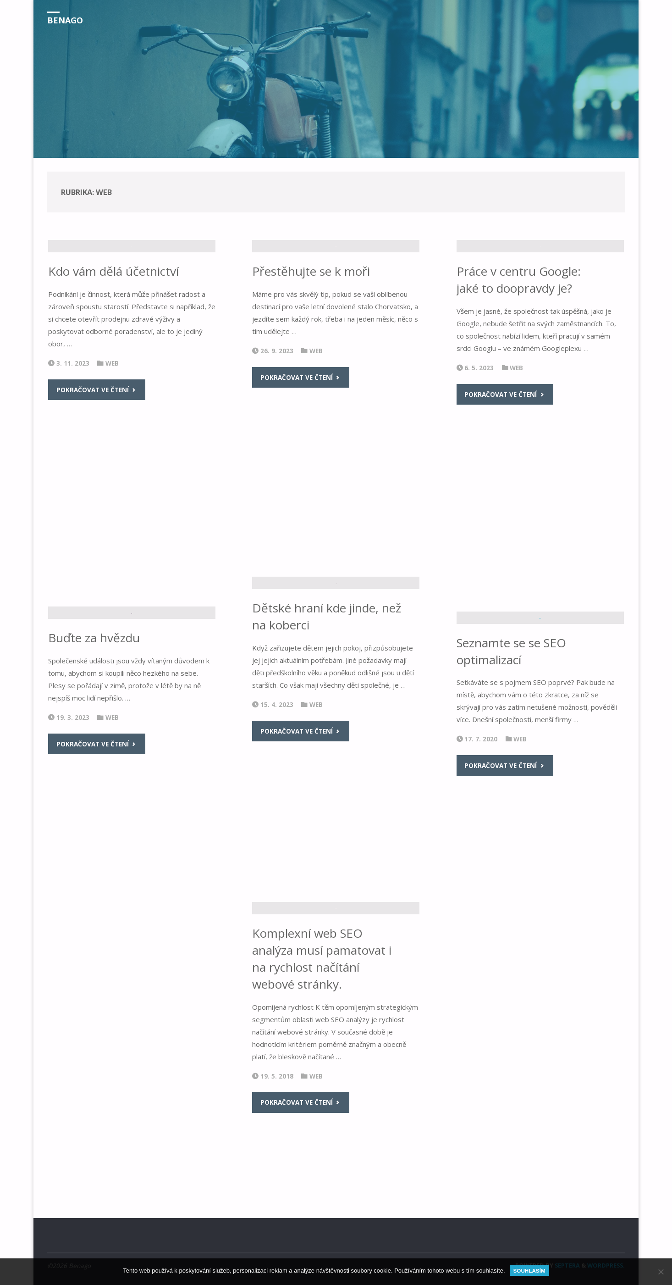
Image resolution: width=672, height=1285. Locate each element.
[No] (660, 1271)
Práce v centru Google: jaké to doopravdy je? (519, 379)
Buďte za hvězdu (94, 763)
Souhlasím (529, 1271)
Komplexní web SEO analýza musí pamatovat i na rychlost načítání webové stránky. (321, 1034)
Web (112, 462)
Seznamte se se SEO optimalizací (512, 757)
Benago (65, 20)
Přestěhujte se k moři (311, 353)
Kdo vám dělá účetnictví (113, 370)
